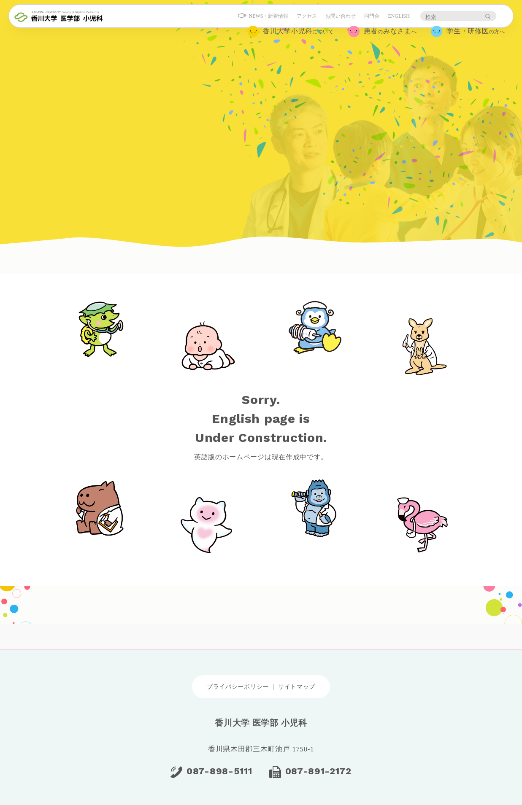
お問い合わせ (337, 24)
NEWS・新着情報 (264, 24)
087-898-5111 (219, 771)
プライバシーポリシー (238, 687)
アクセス (303, 24)
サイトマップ (296, 687)
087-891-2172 (318, 771)
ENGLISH (395, 24)
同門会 (368, 24)
